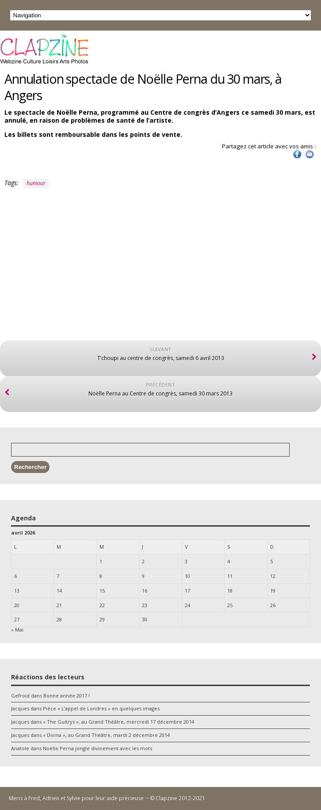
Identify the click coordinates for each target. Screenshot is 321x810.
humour (36, 183)
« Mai (17, 629)
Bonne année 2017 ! (66, 695)
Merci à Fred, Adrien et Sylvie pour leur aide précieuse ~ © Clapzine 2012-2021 (107, 798)
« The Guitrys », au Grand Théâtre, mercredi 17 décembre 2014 (118, 721)
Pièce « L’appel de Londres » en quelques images (101, 708)
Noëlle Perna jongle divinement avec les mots (97, 748)
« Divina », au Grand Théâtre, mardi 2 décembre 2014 (106, 735)
